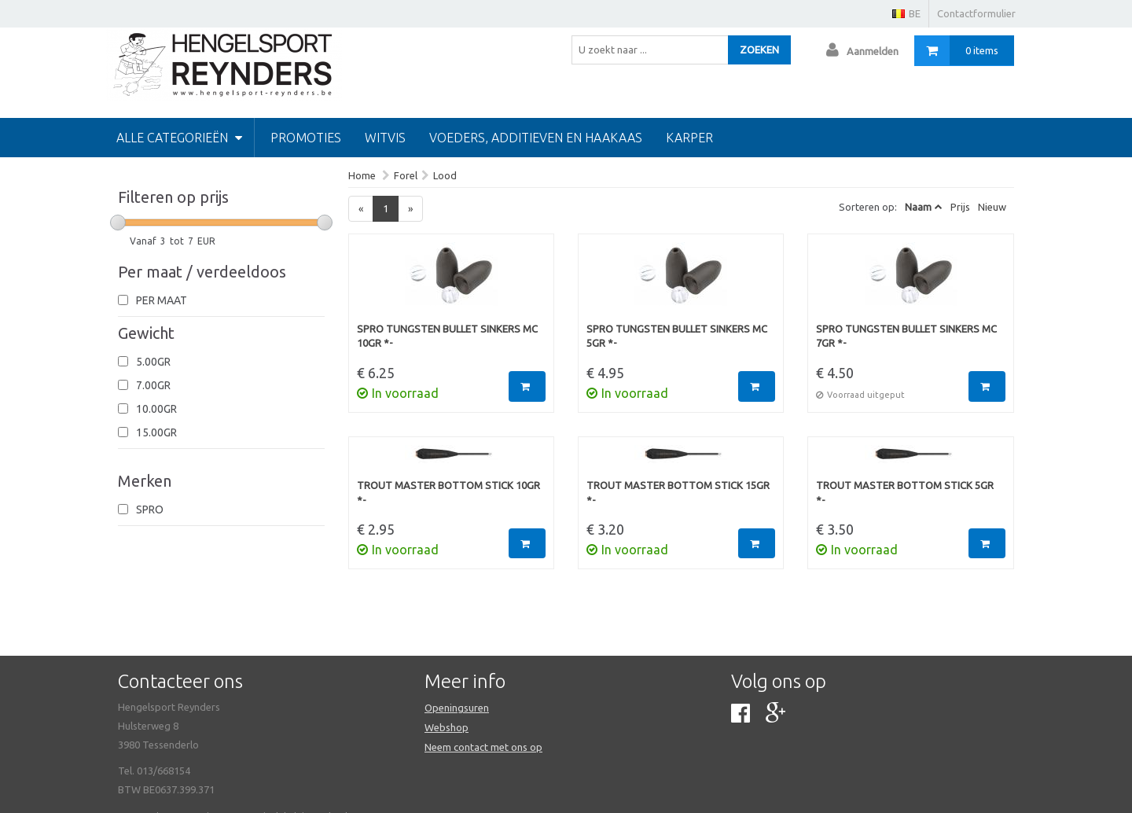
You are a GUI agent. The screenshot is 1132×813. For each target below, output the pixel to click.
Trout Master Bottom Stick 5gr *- (905, 493)
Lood (445, 175)
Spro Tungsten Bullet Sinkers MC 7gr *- (906, 336)
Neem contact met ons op (483, 746)
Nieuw (992, 206)
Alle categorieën (179, 138)
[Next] (410, 209)
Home (362, 175)
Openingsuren (456, 707)
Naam (918, 206)
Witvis (385, 138)
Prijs (960, 206)
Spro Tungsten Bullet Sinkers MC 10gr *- (447, 336)
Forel (405, 175)
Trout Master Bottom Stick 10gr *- (448, 493)
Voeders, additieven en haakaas (535, 138)
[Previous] (360, 209)
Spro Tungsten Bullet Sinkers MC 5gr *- (676, 336)
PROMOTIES (305, 138)
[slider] (118, 222)
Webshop (446, 727)
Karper (689, 138)
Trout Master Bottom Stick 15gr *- (678, 493)
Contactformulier (976, 13)
